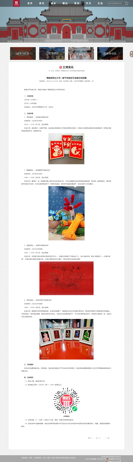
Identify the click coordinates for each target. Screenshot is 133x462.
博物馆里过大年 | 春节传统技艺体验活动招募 (72, 70)
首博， (31, 458)
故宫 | (54, 458)
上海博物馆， (38, 458)
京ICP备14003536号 (101, 459)
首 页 (29, 3)
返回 (90, 438)
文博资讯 (57, 70)
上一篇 (98, 438)
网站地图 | (65, 458)
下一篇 (107, 438)
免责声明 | (59, 458)
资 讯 (52, 70)
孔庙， (45, 458)
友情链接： (25, 458)
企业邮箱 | (72, 458)
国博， (49, 458)
